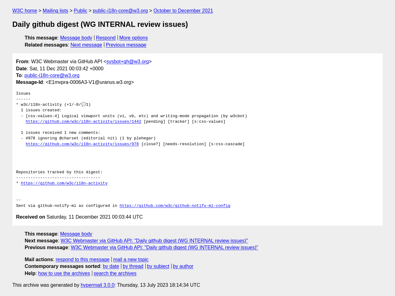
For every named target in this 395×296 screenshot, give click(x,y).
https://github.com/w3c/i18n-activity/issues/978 (82, 144)
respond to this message (82, 259)
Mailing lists (55, 10)
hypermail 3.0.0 (97, 285)
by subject (158, 266)
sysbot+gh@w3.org (127, 61)
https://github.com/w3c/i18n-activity (64, 183)
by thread (133, 266)
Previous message (126, 44)
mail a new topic (131, 259)
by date (111, 266)
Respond (106, 37)
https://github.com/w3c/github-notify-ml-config (174, 206)
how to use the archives (64, 273)
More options (133, 37)
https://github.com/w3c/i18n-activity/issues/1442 (83, 122)
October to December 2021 (183, 10)
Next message (86, 44)
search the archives (115, 273)
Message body (76, 37)
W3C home (24, 10)
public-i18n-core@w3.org (120, 10)
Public (80, 10)
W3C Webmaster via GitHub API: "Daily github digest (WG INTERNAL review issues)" (154, 240)
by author (183, 266)
